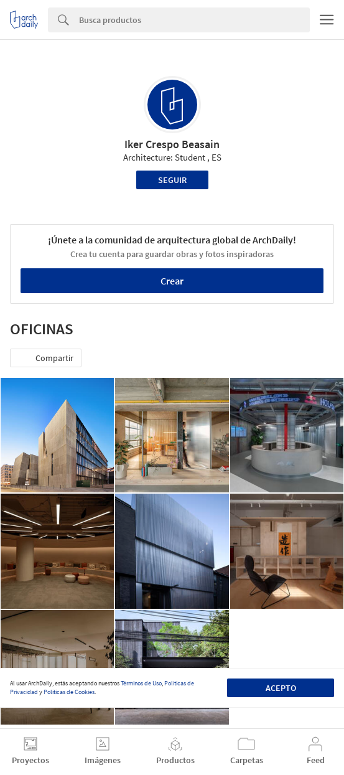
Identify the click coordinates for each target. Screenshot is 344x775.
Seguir (172, 180)
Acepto (281, 687)
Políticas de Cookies (69, 692)
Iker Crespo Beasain (172, 144)
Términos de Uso (141, 683)
